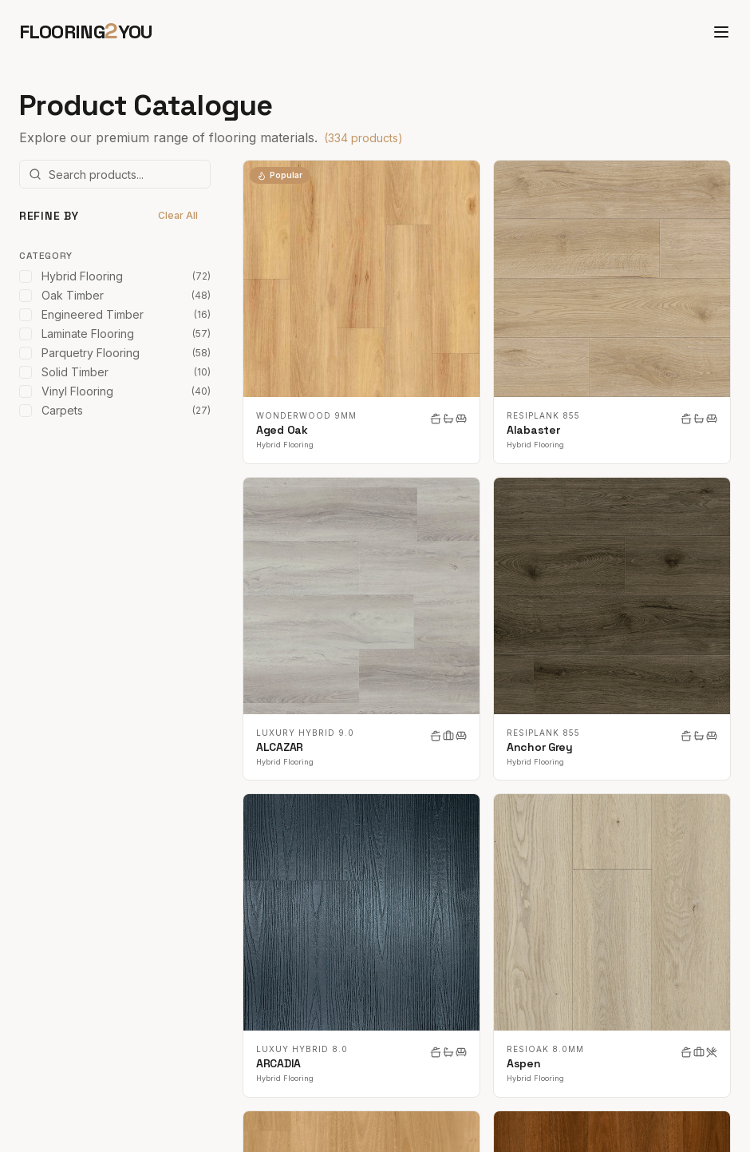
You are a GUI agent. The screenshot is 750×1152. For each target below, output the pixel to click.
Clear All (178, 215)
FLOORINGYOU (86, 31)
